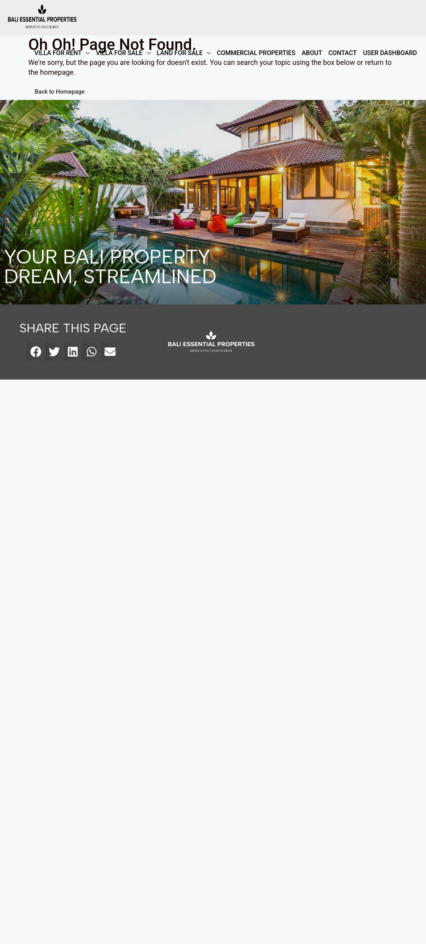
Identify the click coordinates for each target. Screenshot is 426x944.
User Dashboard (390, 53)
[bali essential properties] (350, 342)
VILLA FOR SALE (119, 53)
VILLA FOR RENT (58, 53)
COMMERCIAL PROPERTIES (256, 53)
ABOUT (312, 53)
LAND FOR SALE (180, 53)
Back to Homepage (59, 91)
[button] (35, 351)
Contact (343, 53)
